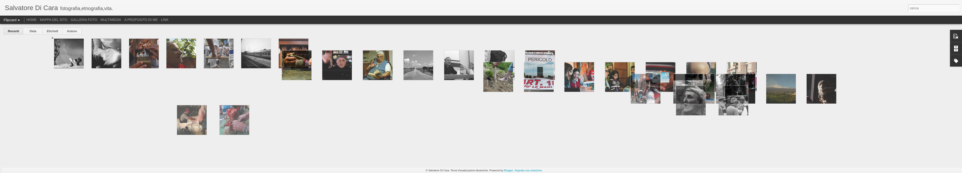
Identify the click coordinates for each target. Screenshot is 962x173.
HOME (31, 20)
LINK (164, 20)
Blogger (508, 170)
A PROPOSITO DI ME (141, 20)
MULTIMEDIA (111, 20)
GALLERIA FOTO (84, 20)
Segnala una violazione (528, 170)
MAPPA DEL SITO (53, 20)
